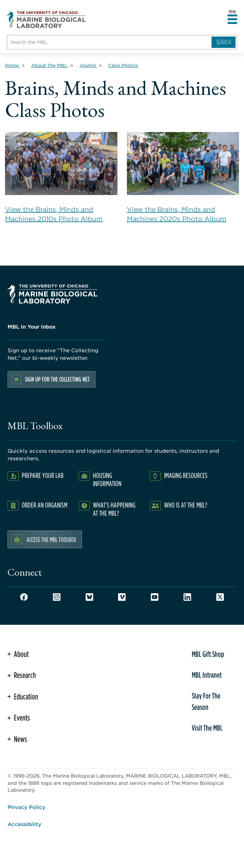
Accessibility (24, 824)
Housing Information (107, 479)
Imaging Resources (185, 475)
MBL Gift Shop (208, 654)
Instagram (56, 597)
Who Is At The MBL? (185, 505)
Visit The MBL (207, 727)
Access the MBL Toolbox (51, 539)
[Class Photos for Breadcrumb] (123, 65)
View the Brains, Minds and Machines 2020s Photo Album (183, 177)
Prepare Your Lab (43, 475)
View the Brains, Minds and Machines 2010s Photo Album (61, 177)
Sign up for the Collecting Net (57, 379)
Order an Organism (44, 505)
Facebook (24, 597)
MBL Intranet (207, 675)
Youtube (154, 597)
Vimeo (122, 597)
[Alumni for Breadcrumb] (88, 65)
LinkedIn (187, 597)
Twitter (220, 597)
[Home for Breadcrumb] (12, 65)
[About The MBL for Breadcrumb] (50, 65)
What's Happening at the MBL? (114, 509)
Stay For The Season (206, 701)
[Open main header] (232, 19)
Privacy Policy (26, 807)
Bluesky (89, 597)
